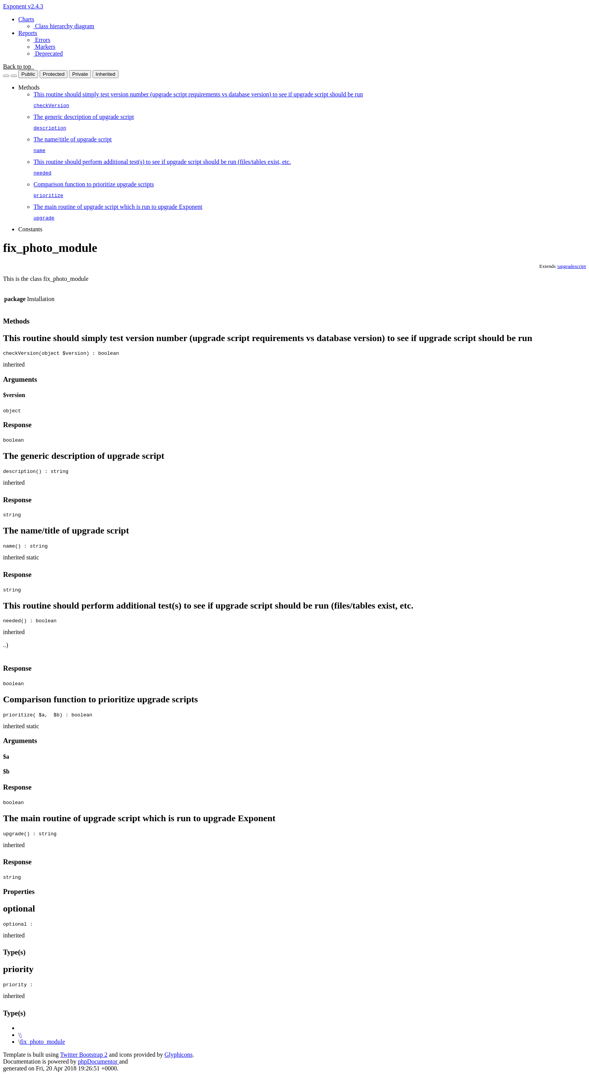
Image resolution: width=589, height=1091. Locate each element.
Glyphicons (179, 1070)
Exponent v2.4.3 (23, 6)
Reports (27, 33)
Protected (53, 74)
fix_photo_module (42, 1057)
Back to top (18, 66)
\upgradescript (571, 273)
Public (28, 74)
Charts (26, 19)
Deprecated (48, 53)
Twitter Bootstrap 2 (83, 1070)
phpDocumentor (98, 1077)
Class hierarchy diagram (64, 26)
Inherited (105, 74)
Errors (42, 40)
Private (80, 74)
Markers (44, 46)
